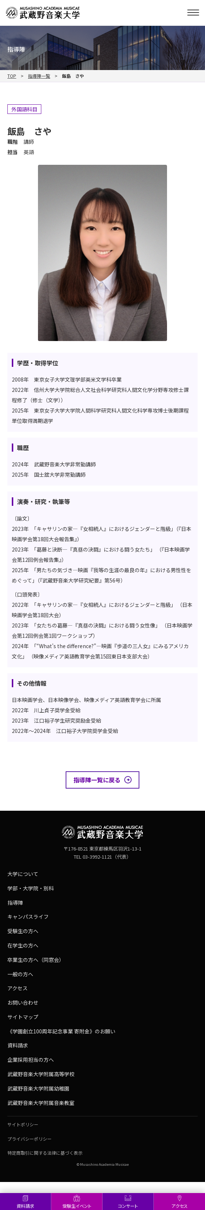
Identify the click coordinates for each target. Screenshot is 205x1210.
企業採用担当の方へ (30, 1059)
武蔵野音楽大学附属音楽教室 (40, 1102)
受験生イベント (76, 1206)
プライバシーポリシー (29, 1139)
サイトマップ (22, 1016)
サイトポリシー (22, 1124)
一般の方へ (20, 974)
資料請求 (25, 1206)
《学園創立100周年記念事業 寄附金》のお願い (61, 1031)
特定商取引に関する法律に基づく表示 (45, 1153)
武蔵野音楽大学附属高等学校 (40, 1074)
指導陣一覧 (39, 76)
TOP (11, 76)
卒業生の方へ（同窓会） (35, 959)
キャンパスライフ (28, 916)
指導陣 (15, 902)
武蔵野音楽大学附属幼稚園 (38, 1088)
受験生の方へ (22, 931)
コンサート (128, 1206)
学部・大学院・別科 (30, 888)
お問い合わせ (22, 1002)
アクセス (179, 1206)
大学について (22, 873)
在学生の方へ (22, 945)
